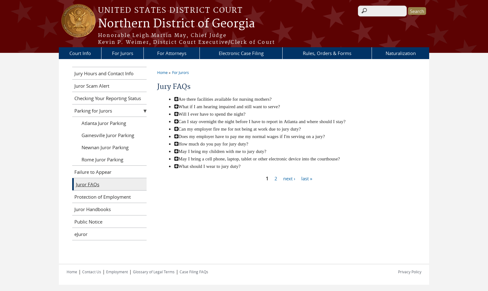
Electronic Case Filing (241, 53)
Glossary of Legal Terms (154, 271)
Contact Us (91, 271)
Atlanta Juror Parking (104, 123)
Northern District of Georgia (176, 24)
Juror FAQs (87, 184)
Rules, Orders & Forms (327, 53)
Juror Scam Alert (91, 86)
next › (289, 178)
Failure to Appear (92, 172)
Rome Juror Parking (102, 159)
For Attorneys (171, 53)
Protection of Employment (102, 197)
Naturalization (401, 53)
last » (306, 178)
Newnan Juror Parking (105, 147)
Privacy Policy (409, 271)
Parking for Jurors (93, 111)
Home (162, 72)
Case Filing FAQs (194, 271)
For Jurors (122, 53)
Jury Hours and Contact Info (104, 73)
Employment (117, 271)
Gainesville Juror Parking (108, 135)
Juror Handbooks (92, 209)
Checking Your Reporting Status (107, 98)
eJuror (80, 234)
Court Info (80, 53)
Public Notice (88, 222)
